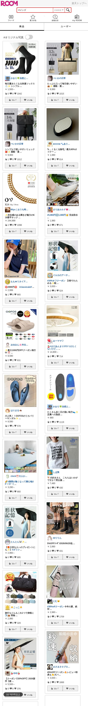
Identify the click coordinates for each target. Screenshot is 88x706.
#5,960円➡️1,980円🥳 (58, 215)
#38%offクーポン (55, 606)
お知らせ (55, 18)
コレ (14, 100)
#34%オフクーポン (56, 280)
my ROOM (77, 18)
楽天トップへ (79, 3)
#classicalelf (25, 287)
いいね (29, 100)
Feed (11, 18)
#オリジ (15, 550)
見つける (33, 18)
